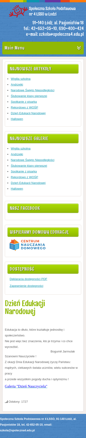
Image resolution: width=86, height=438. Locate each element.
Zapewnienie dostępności (26, 286)
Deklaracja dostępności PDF (28, 279)
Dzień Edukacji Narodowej (25, 307)
